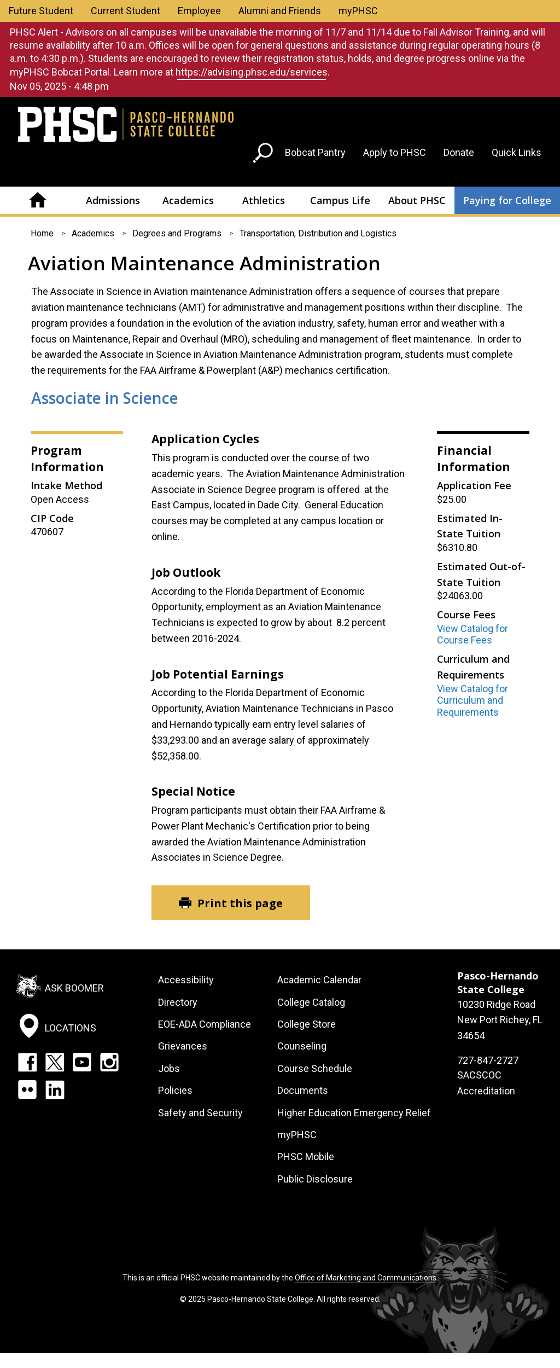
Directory (177, 1002)
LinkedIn (54, 1089)
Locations (70, 1027)
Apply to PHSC (394, 152)
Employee (199, 10)
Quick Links (516, 152)
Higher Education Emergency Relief (354, 1112)
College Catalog (311, 1002)
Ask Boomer (74, 988)
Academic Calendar (319, 980)
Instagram (109, 1062)
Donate (459, 152)
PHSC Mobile (305, 1156)
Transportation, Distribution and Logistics (318, 233)
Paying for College (507, 200)
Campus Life (340, 200)
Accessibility (186, 980)
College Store (306, 1024)
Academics (188, 200)
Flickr (27, 1089)
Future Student (41, 10)
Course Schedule (314, 1068)
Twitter (54, 1062)
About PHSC (417, 200)
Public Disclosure (315, 1179)
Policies (175, 1090)
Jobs (169, 1068)
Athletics (263, 200)
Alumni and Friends (279, 10)
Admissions (113, 200)
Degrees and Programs (176, 233)
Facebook (27, 1062)
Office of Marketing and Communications (365, 1277)
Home (37, 200)
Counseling (301, 1046)
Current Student (125, 10)
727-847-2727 (487, 1060)
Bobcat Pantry (315, 152)
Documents (302, 1090)
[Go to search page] (264, 155)
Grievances (182, 1046)
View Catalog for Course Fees (472, 634)
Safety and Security (200, 1112)
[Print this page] (230, 902)
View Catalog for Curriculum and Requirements (472, 700)
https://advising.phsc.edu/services (252, 72)
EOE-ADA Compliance (204, 1024)
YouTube (82, 1062)
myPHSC (358, 10)
